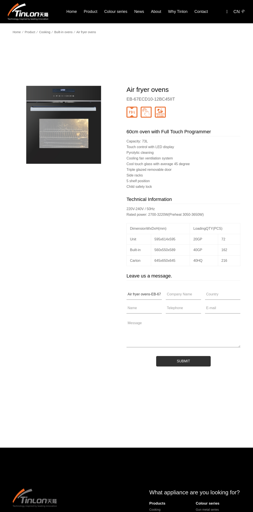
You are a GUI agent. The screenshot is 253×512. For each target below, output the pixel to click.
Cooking (44, 32)
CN (239, 11)
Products (157, 503)
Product (90, 11)
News (139, 11)
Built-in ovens (63, 32)
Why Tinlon (178, 11)
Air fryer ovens (86, 32)
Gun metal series (207, 509)
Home (71, 11)
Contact (201, 11)
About (156, 11)
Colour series (115, 11)
